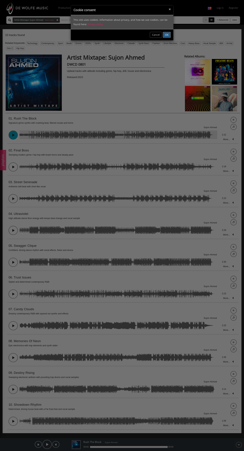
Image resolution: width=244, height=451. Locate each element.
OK (166, 34)
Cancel (156, 34)
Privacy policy (95, 24)
